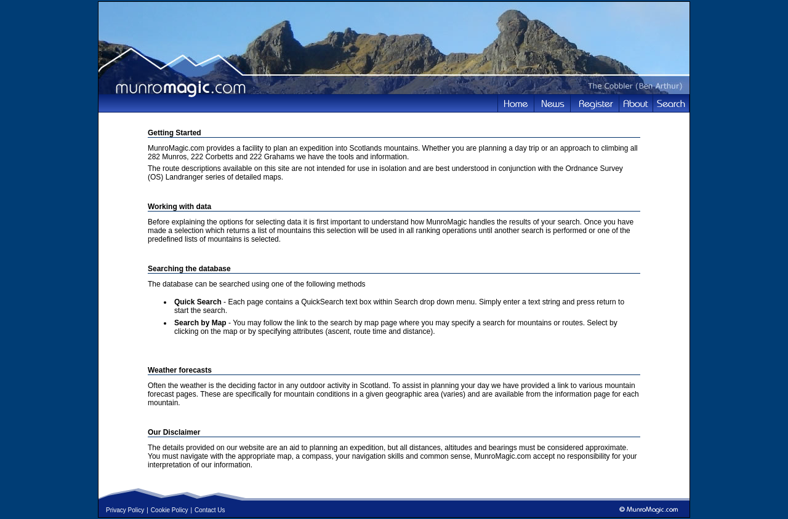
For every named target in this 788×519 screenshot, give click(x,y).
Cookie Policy (169, 510)
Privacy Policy (125, 510)
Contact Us (210, 510)
